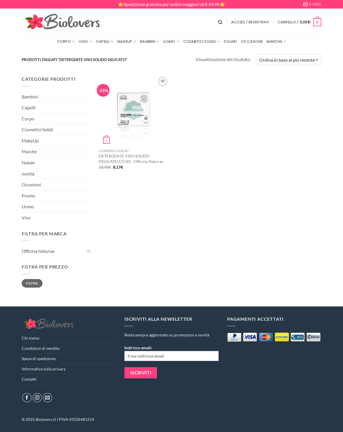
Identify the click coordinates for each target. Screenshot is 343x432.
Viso (85, 41)
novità (28, 173)
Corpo (66, 41)
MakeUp (126, 41)
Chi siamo (30, 338)
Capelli (104, 41)
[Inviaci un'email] (47, 397)
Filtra (32, 283)
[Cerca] (220, 22)
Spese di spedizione (39, 358)
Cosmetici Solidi (201, 41)
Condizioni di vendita (40, 348)
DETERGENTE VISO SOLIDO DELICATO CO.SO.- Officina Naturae (131, 159)
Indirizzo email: (171, 353)
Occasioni (252, 41)
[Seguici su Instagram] (37, 397)
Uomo (171, 41)
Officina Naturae (38, 251)
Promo (28, 195)
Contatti (29, 379)
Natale (28, 162)
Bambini (149, 41)
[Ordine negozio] (288, 59)
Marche (276, 41)
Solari (230, 41)
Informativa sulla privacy (44, 368)
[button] (250, 22)
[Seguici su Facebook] (27, 397)
